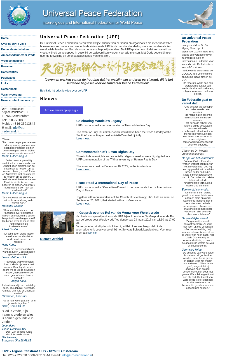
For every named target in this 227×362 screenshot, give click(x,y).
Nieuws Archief (51, 239)
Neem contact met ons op (17, 100)
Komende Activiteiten (15, 49)
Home (5, 38)
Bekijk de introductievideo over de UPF (63, 90)
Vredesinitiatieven (12, 60)
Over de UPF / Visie (13, 43)
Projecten (7, 66)
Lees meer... (83, 138)
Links (4, 83)
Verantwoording (11, 94)
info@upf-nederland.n (14, 129)
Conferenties (9, 72)
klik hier (93, 232)
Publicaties (8, 77)
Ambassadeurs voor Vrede (18, 55)
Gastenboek (9, 89)
